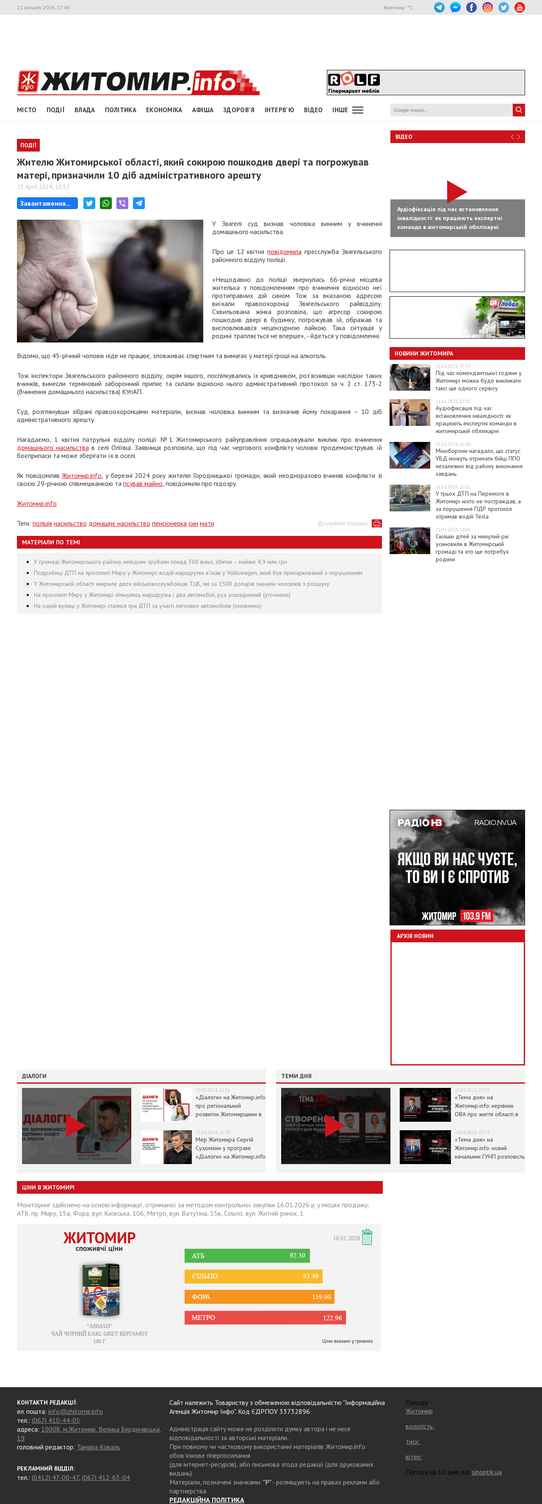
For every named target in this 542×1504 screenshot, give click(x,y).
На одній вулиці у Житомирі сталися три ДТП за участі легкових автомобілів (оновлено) (148, 606)
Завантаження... (45, 203)
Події (56, 110)
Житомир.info (82, 475)
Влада (85, 110)
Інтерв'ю (279, 110)
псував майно (143, 483)
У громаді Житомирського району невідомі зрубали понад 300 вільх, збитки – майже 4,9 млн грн (160, 562)
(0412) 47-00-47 (55, 1477)
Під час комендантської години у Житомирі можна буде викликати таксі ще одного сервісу (479, 380)
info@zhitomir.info (75, 1411)
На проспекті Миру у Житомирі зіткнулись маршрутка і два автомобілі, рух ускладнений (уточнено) (162, 595)
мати (207, 523)
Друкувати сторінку (343, 523)
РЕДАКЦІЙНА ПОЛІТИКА (206, 1500)
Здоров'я (238, 110)
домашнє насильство (119, 523)
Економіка (164, 110)
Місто (27, 110)
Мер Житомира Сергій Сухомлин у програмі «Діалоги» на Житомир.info (230, 1148)
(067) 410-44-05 (56, 1420)
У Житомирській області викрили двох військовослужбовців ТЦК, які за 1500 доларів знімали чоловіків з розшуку (181, 584)
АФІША (203, 110)
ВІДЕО (313, 110)
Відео (403, 137)
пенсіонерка (169, 523)
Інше (340, 110)
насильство (70, 523)
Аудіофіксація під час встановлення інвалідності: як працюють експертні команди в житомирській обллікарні (476, 419)
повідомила (284, 251)
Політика (120, 110)
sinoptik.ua (487, 1472)
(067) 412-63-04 (106, 1477)
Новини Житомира (424, 353)
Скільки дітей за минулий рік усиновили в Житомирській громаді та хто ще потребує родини (472, 548)
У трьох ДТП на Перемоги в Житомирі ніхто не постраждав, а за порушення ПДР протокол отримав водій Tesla (478, 505)
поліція (42, 523)
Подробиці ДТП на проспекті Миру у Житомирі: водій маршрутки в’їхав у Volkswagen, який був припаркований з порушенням (198, 573)
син (193, 523)
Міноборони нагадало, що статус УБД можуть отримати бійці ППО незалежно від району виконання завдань (479, 462)
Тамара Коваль (98, 1447)
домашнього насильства (53, 447)
